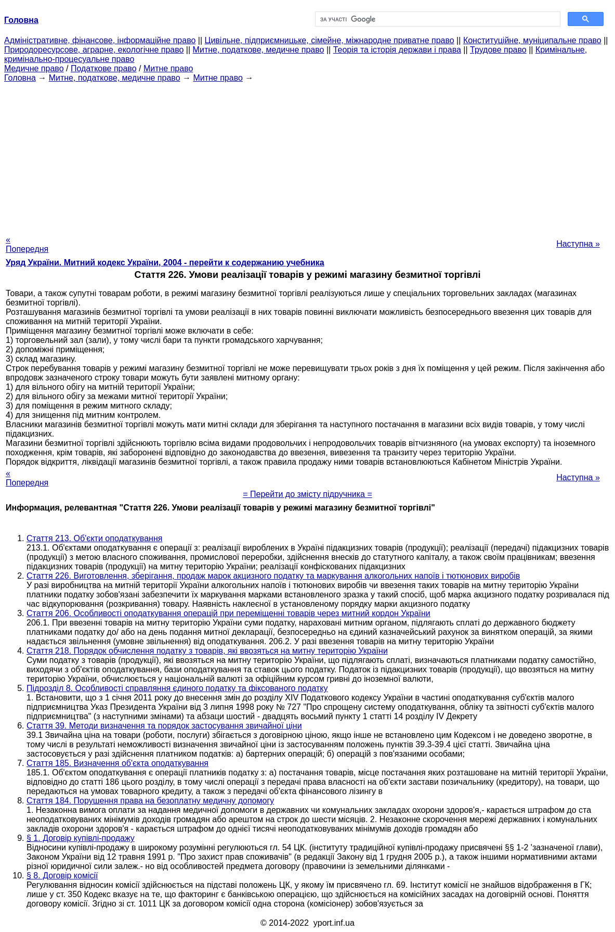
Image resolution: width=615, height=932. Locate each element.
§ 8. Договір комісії (62, 875)
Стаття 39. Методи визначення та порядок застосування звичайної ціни (164, 725)
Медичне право (34, 68)
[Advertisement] (307, 155)
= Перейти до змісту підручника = (307, 494)
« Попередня (27, 244)
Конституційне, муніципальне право (532, 40)
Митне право (168, 68)
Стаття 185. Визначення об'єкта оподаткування (117, 763)
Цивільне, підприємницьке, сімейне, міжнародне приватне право (329, 40)
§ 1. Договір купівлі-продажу (81, 838)
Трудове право (498, 49)
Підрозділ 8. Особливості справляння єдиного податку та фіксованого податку (177, 688)
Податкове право (104, 68)
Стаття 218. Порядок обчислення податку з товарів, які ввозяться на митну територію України (207, 650)
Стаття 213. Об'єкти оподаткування (94, 538)
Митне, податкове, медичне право (258, 49)
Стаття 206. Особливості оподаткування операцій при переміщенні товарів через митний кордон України (228, 613)
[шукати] (437, 19)
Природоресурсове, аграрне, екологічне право (94, 49)
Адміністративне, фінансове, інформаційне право (99, 40)
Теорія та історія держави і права (397, 49)
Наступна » (578, 243)
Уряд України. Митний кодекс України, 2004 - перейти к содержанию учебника (165, 262)
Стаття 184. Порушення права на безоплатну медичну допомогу (150, 800)
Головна (20, 77)
